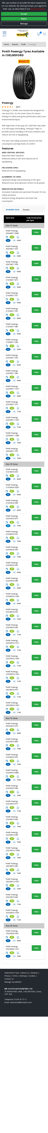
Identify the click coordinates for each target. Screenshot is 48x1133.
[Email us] (21, 1002)
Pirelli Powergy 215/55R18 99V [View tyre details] (12, 501)
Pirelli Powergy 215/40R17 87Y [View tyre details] (12, 278)
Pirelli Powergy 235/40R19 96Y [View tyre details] (12, 818)
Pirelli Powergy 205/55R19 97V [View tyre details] (12, 724)
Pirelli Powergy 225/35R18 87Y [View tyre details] (12, 517)
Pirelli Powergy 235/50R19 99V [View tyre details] (12, 833)
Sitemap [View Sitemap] (23, 976)
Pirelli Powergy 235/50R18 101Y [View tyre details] (12, 641)
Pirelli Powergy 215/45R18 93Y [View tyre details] (12, 470)
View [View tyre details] (36, 232)
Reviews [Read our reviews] (34, 973)
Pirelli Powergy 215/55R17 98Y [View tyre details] (12, 325)
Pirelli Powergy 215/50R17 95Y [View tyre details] (12, 309)
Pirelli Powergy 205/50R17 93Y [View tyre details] (12, 247)
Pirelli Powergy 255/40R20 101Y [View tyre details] (12, 947)
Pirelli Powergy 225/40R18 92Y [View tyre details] (12, 532)
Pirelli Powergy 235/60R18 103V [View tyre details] (12, 672)
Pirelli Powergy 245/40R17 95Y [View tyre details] (12, 449)
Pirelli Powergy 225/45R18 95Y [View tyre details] (12, 548)
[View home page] (24, 33)
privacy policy (38, 8)
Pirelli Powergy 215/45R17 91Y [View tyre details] (12, 294)
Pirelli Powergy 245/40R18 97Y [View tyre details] (12, 688)
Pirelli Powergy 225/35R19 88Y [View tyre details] (12, 740)
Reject (24, 18)
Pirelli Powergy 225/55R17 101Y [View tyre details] (12, 387)
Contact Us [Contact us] (9, 979)
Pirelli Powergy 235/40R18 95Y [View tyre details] (12, 610)
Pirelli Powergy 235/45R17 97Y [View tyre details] (12, 403)
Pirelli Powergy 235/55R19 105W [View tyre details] (13, 849)
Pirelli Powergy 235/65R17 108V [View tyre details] (12, 434)
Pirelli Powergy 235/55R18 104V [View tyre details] (12, 657)
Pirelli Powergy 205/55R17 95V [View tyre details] (12, 263)
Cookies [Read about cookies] (32, 976)
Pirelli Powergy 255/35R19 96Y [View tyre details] (12, 895)
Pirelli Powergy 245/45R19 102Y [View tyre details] (12, 880)
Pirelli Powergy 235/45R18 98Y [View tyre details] (12, 626)
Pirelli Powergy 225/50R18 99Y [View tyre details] (12, 563)
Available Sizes (12, 209)
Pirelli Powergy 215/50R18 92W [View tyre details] (12, 486)
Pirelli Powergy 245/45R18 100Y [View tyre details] (12, 703)
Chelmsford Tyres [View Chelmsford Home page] (11, 973)
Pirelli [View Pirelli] (23, 44)
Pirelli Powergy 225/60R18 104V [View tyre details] (12, 595)
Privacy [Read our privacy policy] (7, 976)
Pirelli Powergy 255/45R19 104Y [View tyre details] (12, 911)
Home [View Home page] (6, 44)
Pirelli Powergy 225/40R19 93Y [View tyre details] (12, 755)
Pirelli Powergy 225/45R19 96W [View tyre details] (12, 771)
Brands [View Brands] (15, 44)
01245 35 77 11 (20, 999)
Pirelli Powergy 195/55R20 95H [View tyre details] (12, 932)
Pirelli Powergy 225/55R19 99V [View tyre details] (12, 786)
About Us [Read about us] (25, 973)
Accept (24, 14)
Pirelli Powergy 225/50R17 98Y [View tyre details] (12, 372)
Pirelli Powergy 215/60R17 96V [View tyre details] (12, 340)
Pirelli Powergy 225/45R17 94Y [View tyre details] (12, 356)
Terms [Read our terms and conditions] (15, 976)
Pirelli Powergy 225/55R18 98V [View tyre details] (12, 579)
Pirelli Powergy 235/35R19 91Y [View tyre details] (12, 802)
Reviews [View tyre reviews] (26, 209)
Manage (24, 23)
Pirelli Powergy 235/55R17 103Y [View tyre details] (12, 418)
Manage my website (12, 982)
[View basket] (39, 34)
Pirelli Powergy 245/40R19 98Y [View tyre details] (12, 864)
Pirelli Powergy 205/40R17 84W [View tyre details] (12, 231)
